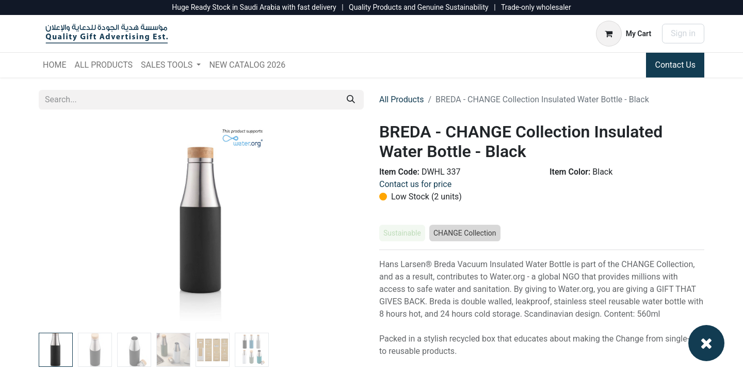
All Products (401, 99)
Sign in (683, 33)
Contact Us (675, 65)
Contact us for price (415, 184)
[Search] (351, 100)
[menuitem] (54, 65)
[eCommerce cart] (623, 33)
